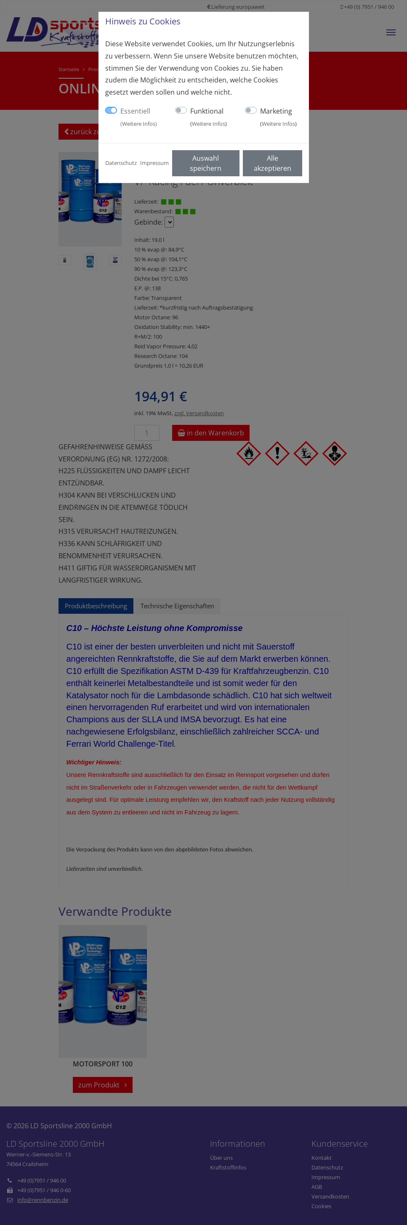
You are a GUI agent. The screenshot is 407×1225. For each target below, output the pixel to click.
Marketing (278, 116)
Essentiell (138, 116)
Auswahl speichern (205, 163)
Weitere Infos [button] (138, 123)
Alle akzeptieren (272, 163)
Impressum (154, 163)
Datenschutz (121, 163)
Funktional (208, 116)
